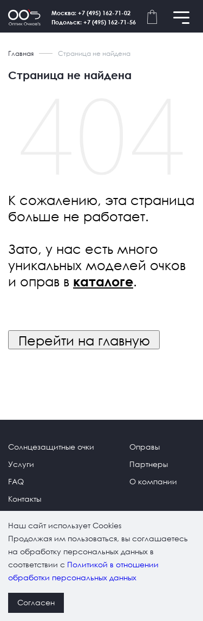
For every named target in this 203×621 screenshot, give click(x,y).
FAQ (16, 481)
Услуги (21, 464)
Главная (21, 53)
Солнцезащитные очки (51, 446)
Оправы (144, 446)
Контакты (24, 499)
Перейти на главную (84, 340)
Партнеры (148, 464)
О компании (153, 481)
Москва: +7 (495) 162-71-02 (90, 13)
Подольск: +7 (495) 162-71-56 (93, 22)
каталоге (103, 281)
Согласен (36, 602)
